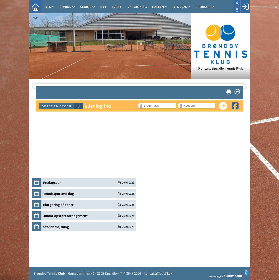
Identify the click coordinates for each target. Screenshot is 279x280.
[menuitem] (35, 6)
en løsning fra (229, 273)
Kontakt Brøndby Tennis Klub (220, 68)
